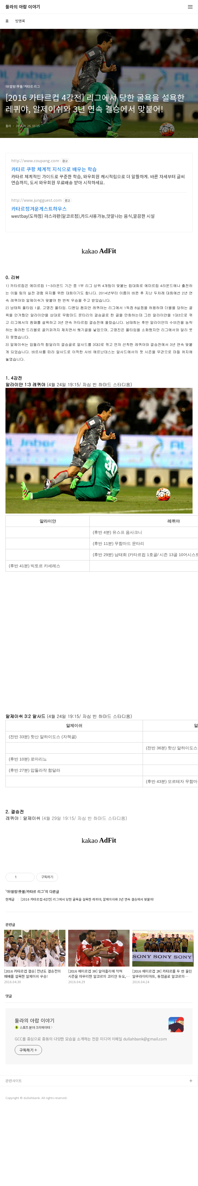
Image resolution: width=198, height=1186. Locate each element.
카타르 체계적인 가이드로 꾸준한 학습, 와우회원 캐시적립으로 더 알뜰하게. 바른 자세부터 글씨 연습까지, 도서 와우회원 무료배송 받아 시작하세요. (98, 179)
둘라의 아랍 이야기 (22, 7)
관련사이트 (13, 1157)
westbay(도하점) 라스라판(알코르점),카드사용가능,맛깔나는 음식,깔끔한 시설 (83, 216)
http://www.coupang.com (35, 160)
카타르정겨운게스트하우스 (39, 208)
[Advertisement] (99, 896)
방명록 (20, 20)
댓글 (8, 1072)
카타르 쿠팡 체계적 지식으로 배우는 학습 (54, 169)
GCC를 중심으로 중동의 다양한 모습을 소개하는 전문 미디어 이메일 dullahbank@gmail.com (91, 1115)
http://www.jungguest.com (36, 200)
